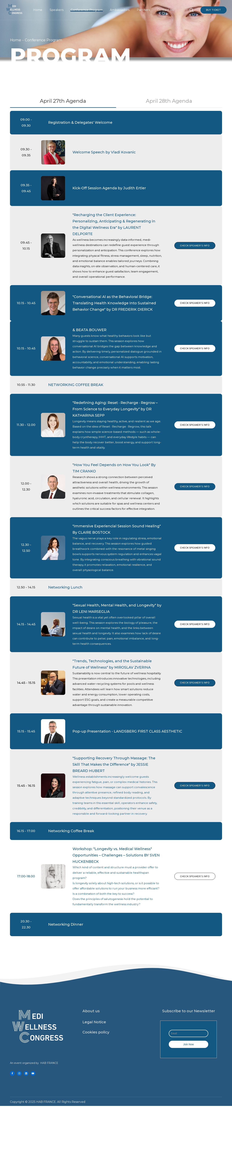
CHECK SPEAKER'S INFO (194, 583)
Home (15, 40)
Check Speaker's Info (194, 254)
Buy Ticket (213, 10)
